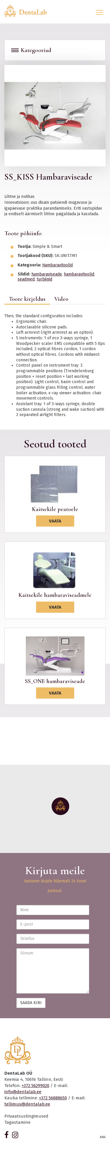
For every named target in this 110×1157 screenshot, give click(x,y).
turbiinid (44, 279)
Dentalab (29, 11)
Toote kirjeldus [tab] (27, 299)
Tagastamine (17, 1122)
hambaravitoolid (79, 274)
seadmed (26, 279)
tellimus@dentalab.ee (27, 1104)
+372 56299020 (35, 1085)
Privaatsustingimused (26, 1116)
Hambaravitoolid (57, 265)
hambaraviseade (46, 274)
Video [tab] (61, 299)
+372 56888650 (53, 1098)
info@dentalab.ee (22, 1091)
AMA (103, 1137)
